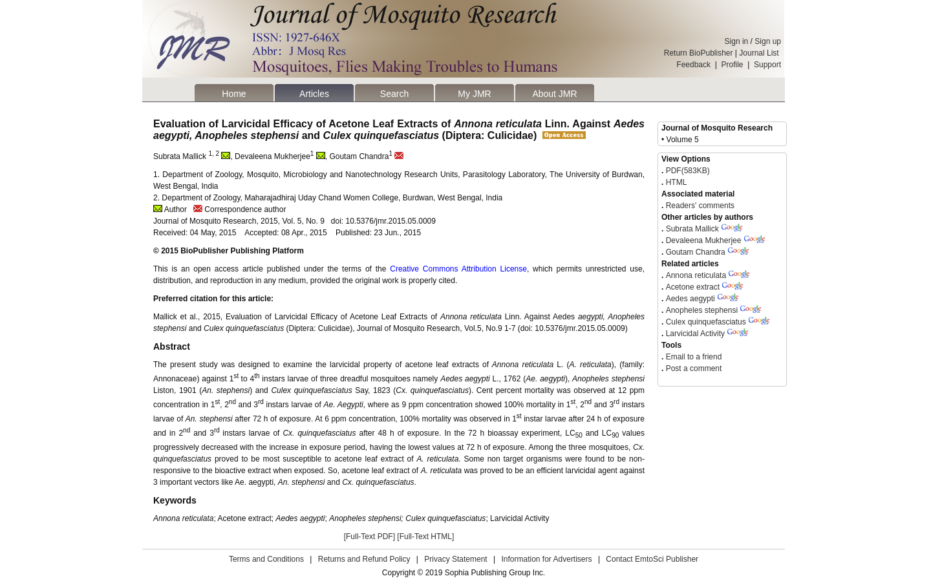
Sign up (767, 41)
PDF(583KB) (688, 170)
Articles (314, 94)
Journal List (760, 53)
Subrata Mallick (693, 228)
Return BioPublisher (698, 53)
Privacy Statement (455, 559)
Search (394, 94)
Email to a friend (692, 356)
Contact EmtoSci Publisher (652, 559)
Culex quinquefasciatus (707, 321)
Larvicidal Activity (695, 333)
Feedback (693, 64)
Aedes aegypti (691, 298)
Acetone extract (693, 287)
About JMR (554, 94)
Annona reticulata (697, 275)
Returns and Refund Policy (364, 559)
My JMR (474, 94)
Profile (733, 64)
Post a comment (692, 368)
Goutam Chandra (695, 252)
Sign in (737, 41)
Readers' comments (698, 205)
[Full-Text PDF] (369, 536)
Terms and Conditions (266, 559)
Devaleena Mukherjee (704, 240)
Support (767, 64)
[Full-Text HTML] (425, 536)
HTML (675, 182)
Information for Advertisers (546, 559)
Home (234, 94)
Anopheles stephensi (702, 310)
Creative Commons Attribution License (458, 268)
